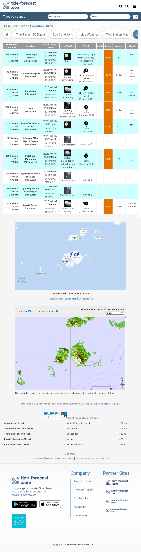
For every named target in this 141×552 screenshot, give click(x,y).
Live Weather (89, 34)
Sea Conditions (63, 34)
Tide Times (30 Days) (30, 34)
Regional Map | (56, 298)
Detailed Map (86, 298)
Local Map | (71, 298)
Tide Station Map (117, 34)
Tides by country (14, 16)
